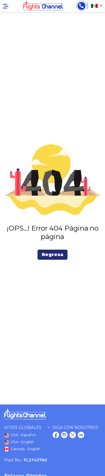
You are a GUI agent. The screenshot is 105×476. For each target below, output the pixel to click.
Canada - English (22, 449)
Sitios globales (27, 427)
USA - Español (20, 435)
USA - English (19, 442)
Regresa (52, 254)
